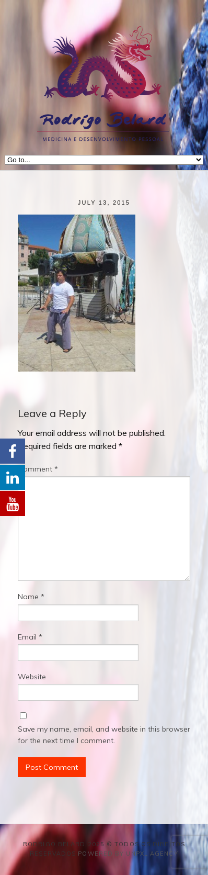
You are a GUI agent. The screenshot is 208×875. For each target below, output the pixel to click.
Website (32, 676)
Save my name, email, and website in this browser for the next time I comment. (104, 734)
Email (30, 637)
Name (31, 596)
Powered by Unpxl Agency (128, 853)
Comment (38, 469)
